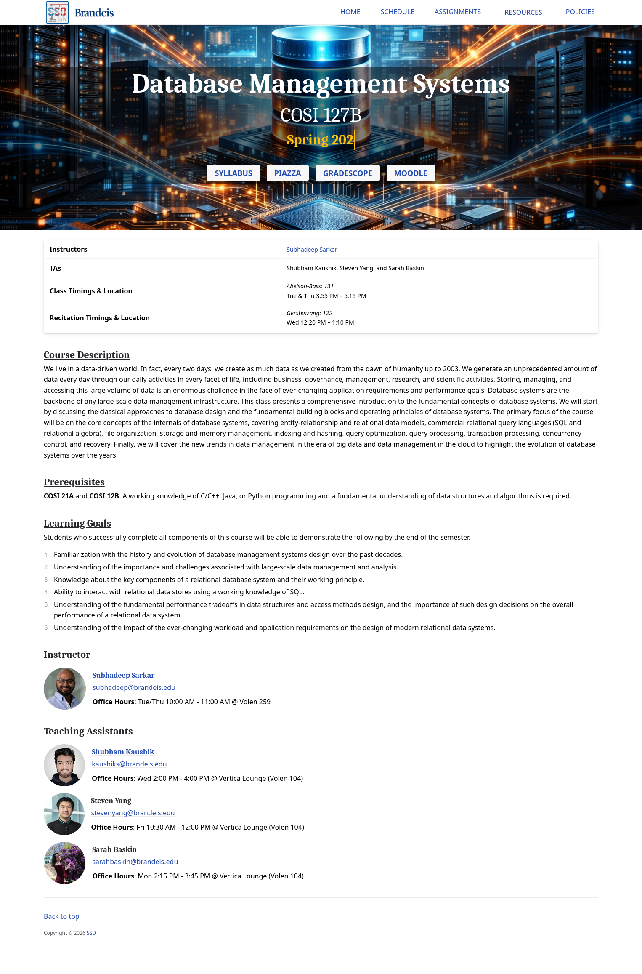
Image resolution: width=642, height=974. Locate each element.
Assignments (458, 11)
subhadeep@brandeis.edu (134, 687)
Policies (580, 11)
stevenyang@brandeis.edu (133, 812)
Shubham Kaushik (123, 752)
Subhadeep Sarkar (123, 675)
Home (350, 11)
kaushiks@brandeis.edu (129, 764)
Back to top (62, 916)
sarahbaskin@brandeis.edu (135, 861)
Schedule (397, 11)
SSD (91, 933)
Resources (523, 12)
